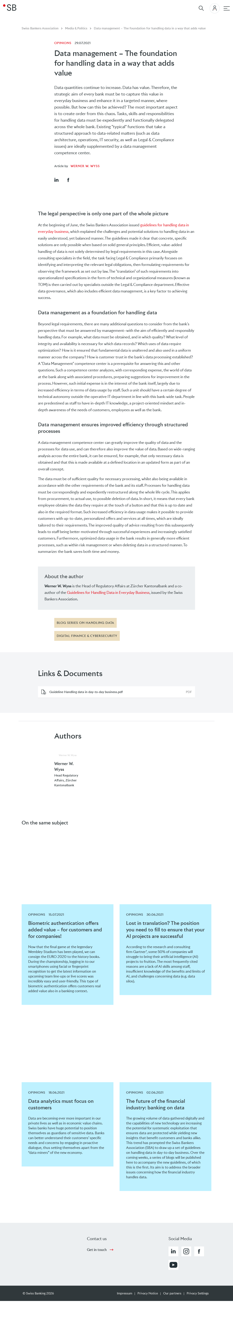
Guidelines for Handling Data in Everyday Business (108, 592)
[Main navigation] (226, 8)
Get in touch (97, 1249)
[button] (56, 180)
